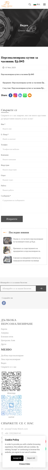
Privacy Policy (24, 464)
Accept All (17, 458)
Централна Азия (8, 343)
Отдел (3, 177)
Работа (3, 187)
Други (3, 346)
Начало (22, 31)
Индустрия (5, 166)
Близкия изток (7, 339)
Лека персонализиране (10, 362)
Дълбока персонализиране (12, 358)
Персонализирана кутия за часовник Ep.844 (29, 83)
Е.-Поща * (5, 136)
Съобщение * (6, 197)
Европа (4, 331)
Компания (4, 156)
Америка (5, 335)
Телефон (4, 146)
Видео (28, 31)
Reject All (31, 458)
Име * (3, 125)
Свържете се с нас (8, 369)
